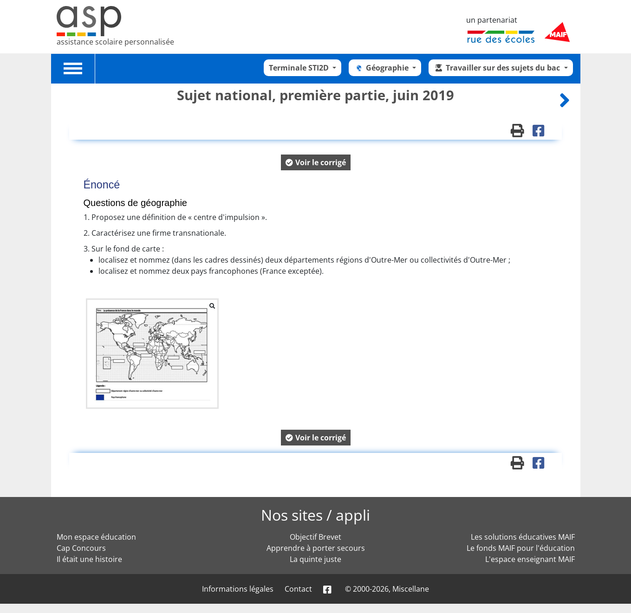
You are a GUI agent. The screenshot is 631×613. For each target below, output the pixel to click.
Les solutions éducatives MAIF (523, 537)
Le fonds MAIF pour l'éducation (521, 548)
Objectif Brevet (315, 537)
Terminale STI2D (300, 68)
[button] (316, 162)
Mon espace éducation (96, 537)
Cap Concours (81, 548)
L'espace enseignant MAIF (530, 559)
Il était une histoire (89, 559)
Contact (298, 589)
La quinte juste (315, 559)
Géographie (382, 68)
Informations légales (237, 589)
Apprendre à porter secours (316, 548)
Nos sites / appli (315, 515)
